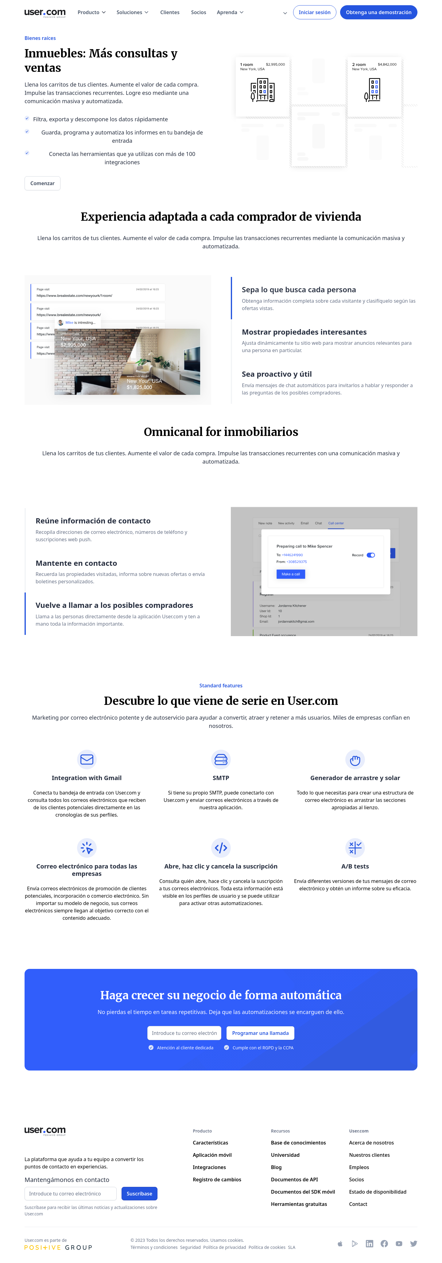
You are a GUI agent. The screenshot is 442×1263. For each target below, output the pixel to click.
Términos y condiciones (154, 1247)
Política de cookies (267, 1247)
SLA (291, 1247)
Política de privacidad (224, 1247)
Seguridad (190, 1247)
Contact (358, 1204)
